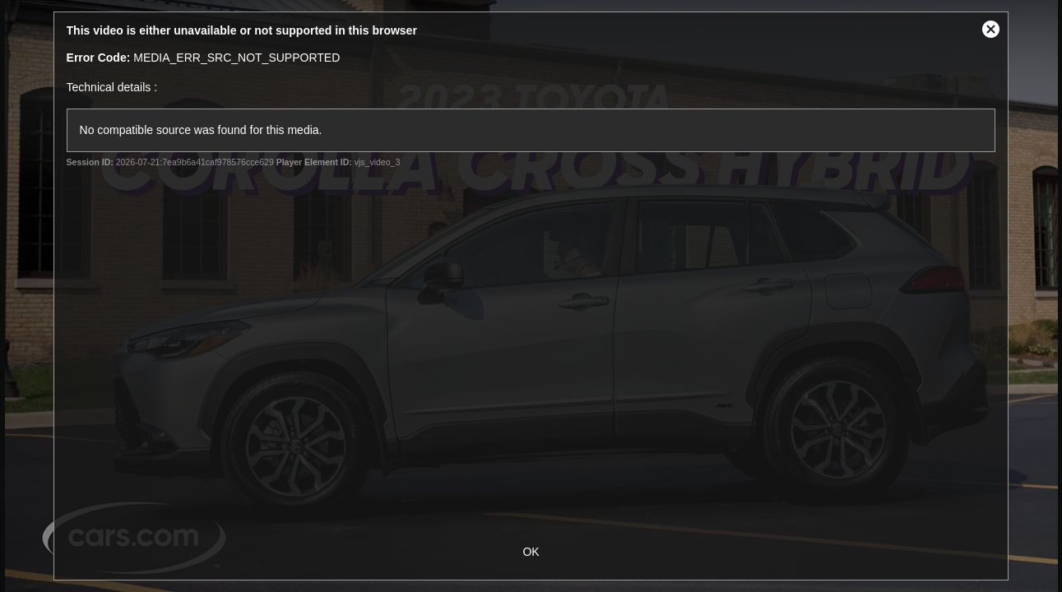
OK (530, 551)
